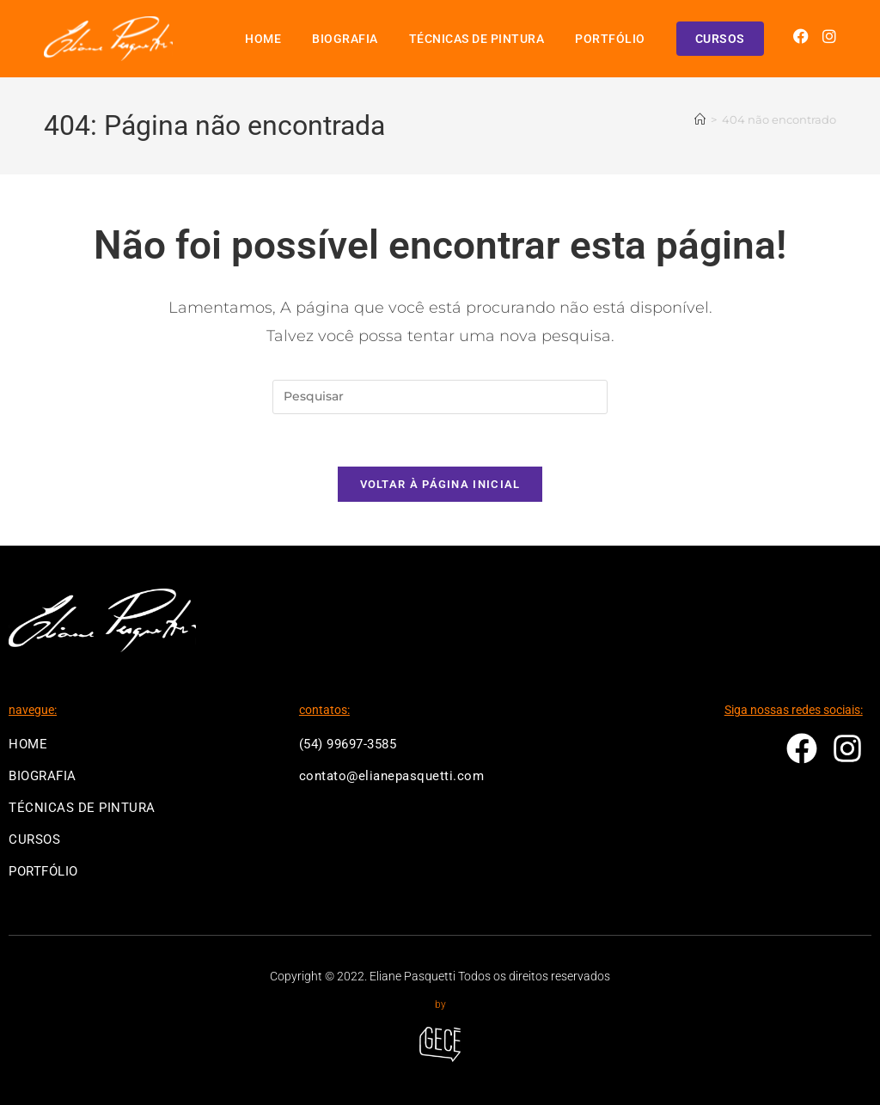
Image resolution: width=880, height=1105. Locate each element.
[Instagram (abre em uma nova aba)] (829, 36)
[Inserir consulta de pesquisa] (440, 397)
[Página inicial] (700, 119)
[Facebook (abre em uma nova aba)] (801, 36)
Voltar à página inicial (440, 484)
